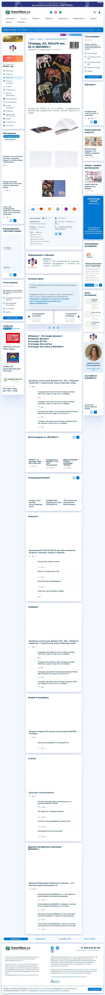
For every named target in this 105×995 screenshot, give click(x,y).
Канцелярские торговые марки (12, 229)
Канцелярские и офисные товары (20, 13)
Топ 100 (55, 12)
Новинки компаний (37, 228)
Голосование (11, 102)
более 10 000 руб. (93, 67)
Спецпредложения (39, 477)
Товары (23, 18)
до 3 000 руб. (92, 53)
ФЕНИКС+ (62, 39)
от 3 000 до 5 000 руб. (93, 57)
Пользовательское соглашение (86, 969)
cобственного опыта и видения (14, 298)
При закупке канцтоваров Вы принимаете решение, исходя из (12, 292)
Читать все (89, 285)
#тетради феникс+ (37, 237)
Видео (8, 119)
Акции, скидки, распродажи (93, 166)
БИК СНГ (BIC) (8, 286)
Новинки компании (51, 39)
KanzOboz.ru (18, 960)
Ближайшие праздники (91, 245)
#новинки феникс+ (37, 243)
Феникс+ (47, 259)
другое (8, 312)
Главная (32, 39)
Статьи (8, 86)
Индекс (60, 12)
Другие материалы (10, 94)
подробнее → (57, 266)
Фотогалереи (11, 99)
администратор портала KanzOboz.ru (88, 950)
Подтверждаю (94, 989)
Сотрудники (11, 122)
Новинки (9, 78)
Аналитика (62, 18)
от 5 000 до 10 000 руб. (94, 63)
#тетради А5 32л (36, 234)
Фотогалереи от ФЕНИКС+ (43, 437)
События (48, 18)
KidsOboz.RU (40, 939)
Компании (10, 18)
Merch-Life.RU (89, 939)
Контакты (9, 125)
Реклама (21, 22)
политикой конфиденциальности (73, 973)
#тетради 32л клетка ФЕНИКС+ (40, 241)
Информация (79, 18)
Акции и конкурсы (10, 82)
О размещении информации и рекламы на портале (68, 976)
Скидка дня (10, 90)
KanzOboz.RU (16, 939)
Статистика (13, 115)
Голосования (10, 282)
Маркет (93, 18)
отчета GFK (10, 308)
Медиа (9, 22)
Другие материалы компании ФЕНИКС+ (44, 848)
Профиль (9, 71)
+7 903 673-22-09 (90, 948)
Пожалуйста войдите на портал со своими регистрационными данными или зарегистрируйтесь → (49, 301)
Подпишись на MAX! (51, 12)
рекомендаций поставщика (11, 304)
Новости (35, 18)
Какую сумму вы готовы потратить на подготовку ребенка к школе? (93, 47)
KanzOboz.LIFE (65, 939)
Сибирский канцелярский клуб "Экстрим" (11, 369)
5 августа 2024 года (38, 224)
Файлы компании (10, 107)
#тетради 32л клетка (37, 239)
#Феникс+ (39, 232)
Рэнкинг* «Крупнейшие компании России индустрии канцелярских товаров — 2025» (52, 30)
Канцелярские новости (93, 131)
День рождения (90, 294)
